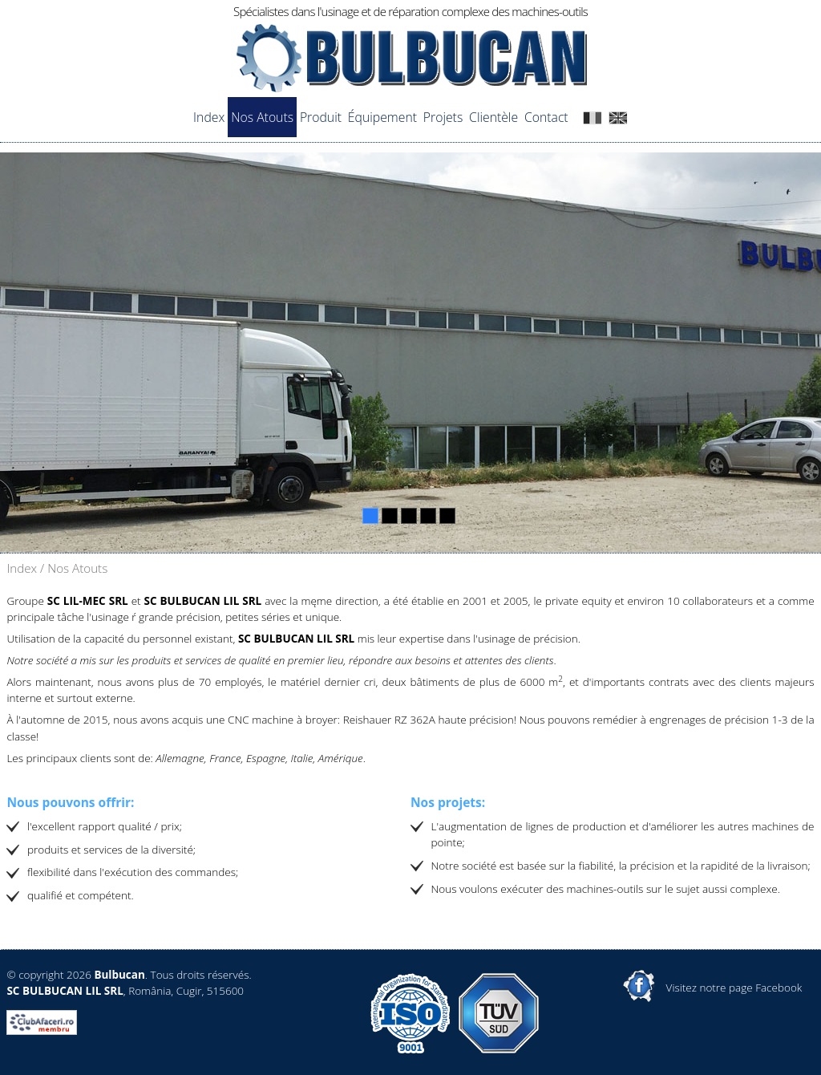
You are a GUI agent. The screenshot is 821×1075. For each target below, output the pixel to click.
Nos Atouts (262, 117)
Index (208, 117)
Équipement (382, 117)
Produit (321, 117)
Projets (443, 117)
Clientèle (493, 117)
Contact (546, 117)
